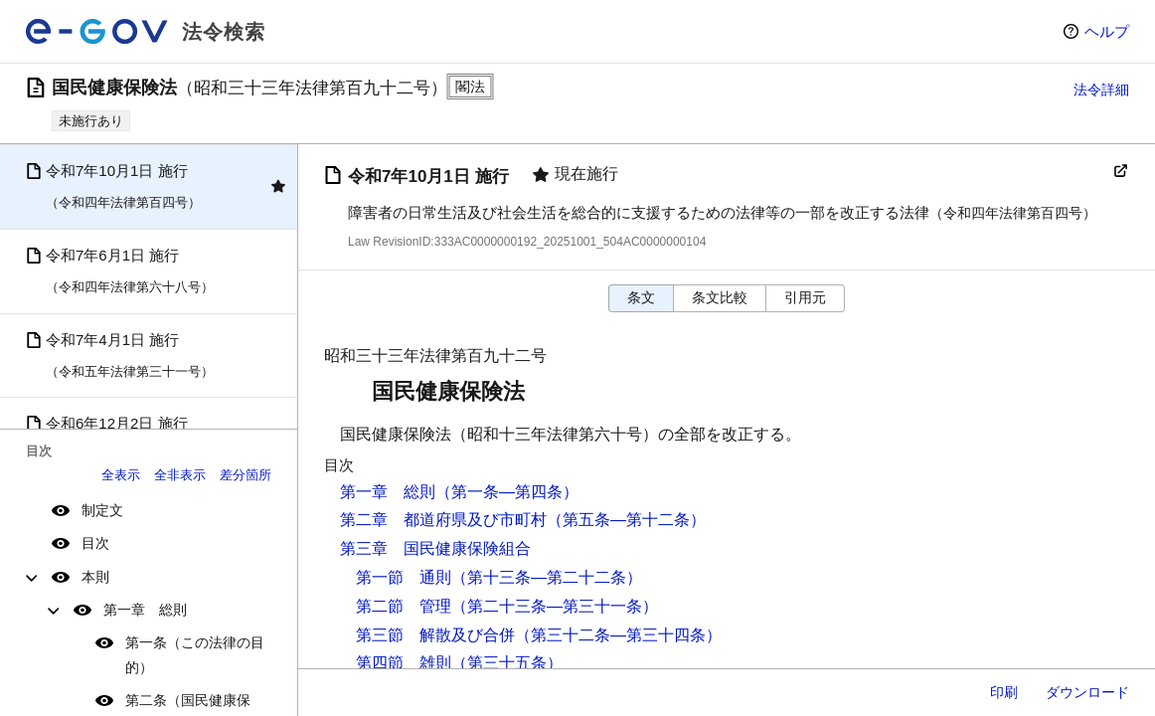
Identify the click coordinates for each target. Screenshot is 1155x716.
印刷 (1004, 692)
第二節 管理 (403, 606)
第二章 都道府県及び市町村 (443, 519)
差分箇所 (245, 474)
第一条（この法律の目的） (194, 654)
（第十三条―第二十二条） (546, 577)
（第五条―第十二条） (626, 519)
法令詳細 (1101, 89)
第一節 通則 (403, 577)
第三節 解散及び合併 (435, 634)
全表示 (120, 474)
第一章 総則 (145, 610)
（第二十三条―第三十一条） (554, 606)
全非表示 (180, 474)
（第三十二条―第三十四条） (618, 634)
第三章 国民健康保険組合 (435, 548)
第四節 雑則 (403, 662)
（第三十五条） (507, 662)
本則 (95, 577)
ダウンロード (1087, 692)
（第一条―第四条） (506, 491)
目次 (95, 543)
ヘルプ (1106, 31)
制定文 (102, 510)
